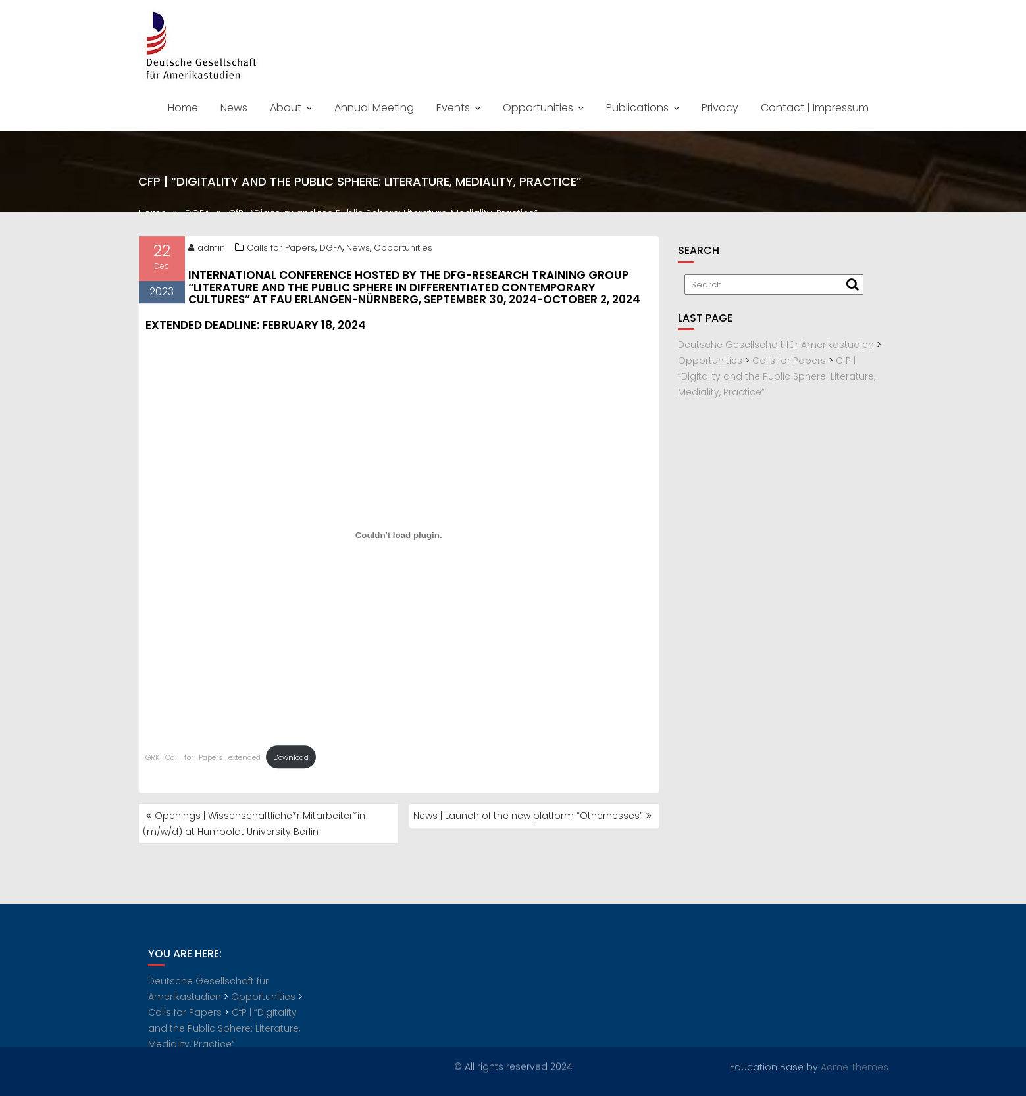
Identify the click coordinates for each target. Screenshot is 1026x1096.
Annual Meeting (374, 107)
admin (206, 249)
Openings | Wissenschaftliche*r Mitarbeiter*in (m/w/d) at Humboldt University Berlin (254, 823)
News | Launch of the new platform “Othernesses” (528, 815)
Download (291, 759)
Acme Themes (854, 1066)
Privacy (720, 107)
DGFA (330, 249)
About (285, 107)
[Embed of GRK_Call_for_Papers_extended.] (398, 537)
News (233, 107)
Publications (637, 107)
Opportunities (538, 107)
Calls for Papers (281, 249)
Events (453, 107)
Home (183, 107)
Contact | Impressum (815, 107)
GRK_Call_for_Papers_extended (203, 759)
